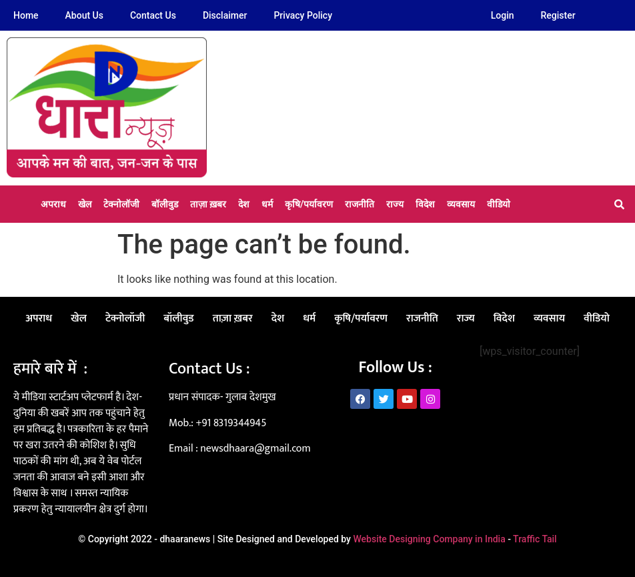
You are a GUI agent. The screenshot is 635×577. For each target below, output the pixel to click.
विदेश (425, 204)
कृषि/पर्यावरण (309, 204)
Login (502, 15)
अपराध (53, 204)
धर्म (267, 204)
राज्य (395, 204)
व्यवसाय (461, 204)
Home (26, 15)
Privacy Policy (302, 15)
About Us (84, 15)
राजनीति (359, 204)
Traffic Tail (535, 539)
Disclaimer (225, 15)
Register (558, 15)
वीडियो (498, 204)
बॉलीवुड (164, 204)
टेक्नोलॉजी (121, 204)
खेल (84, 204)
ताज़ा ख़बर (208, 204)
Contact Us (153, 15)
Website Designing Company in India (429, 539)
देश (243, 204)
